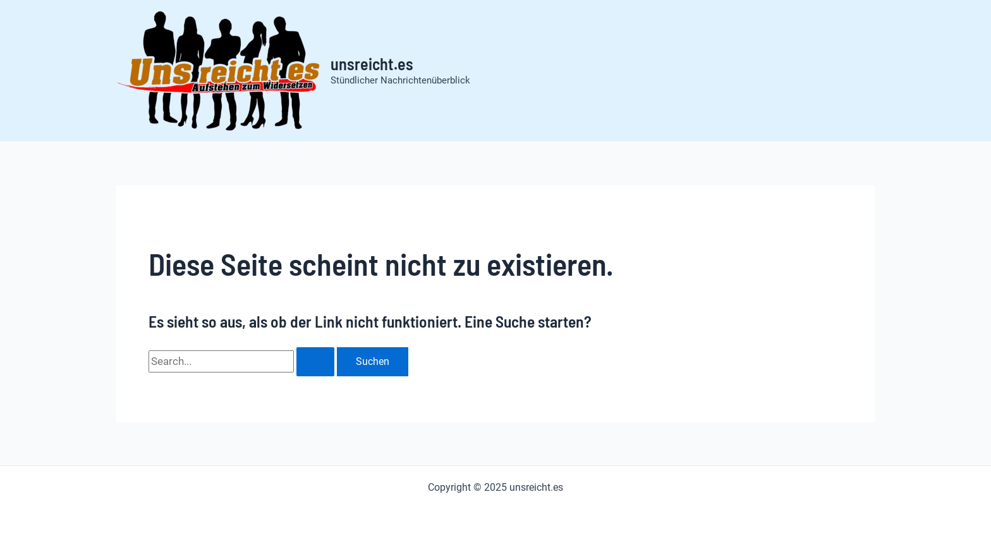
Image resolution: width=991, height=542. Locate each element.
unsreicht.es (372, 63)
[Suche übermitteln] (315, 361)
